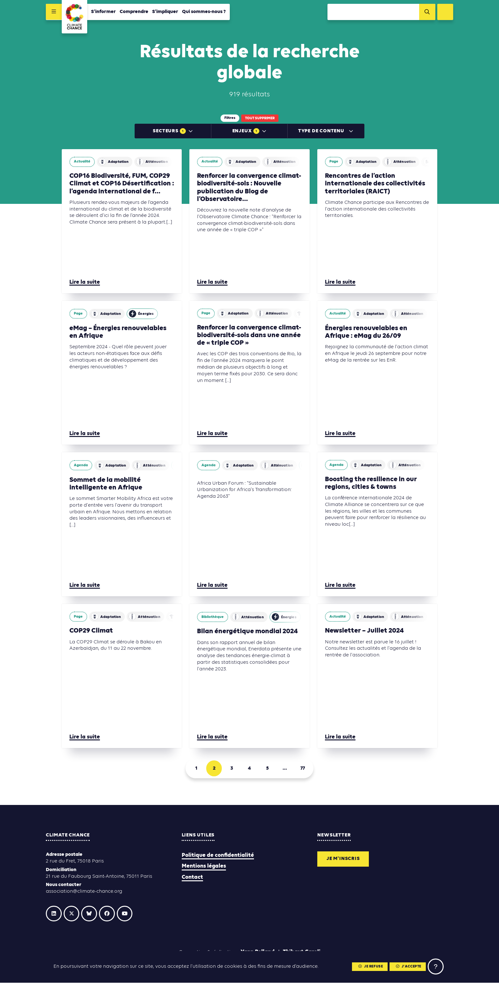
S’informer (103, 12)
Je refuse (370, 967)
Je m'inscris (343, 860)
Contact (192, 878)
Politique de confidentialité (218, 856)
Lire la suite (84, 283)
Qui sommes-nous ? (204, 12)
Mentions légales (204, 867)
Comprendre (134, 12)
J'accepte (408, 967)
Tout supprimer (260, 118)
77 (303, 769)
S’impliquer (165, 12)
